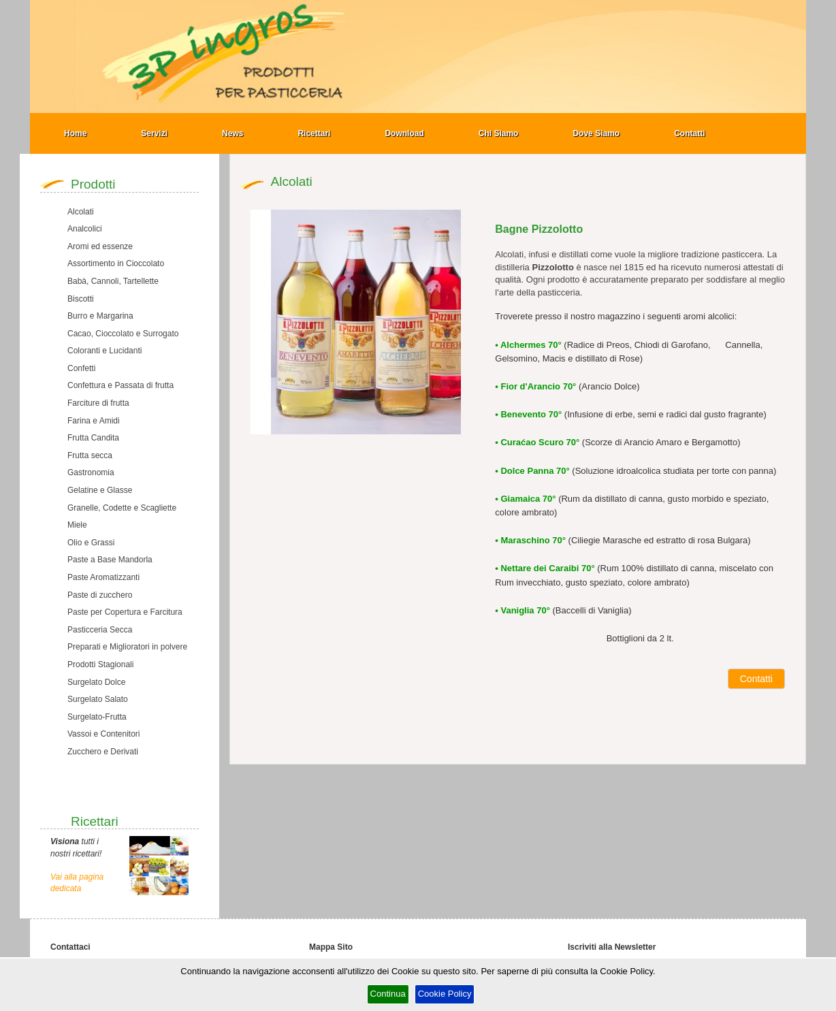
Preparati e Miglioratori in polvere (127, 647)
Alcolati (80, 211)
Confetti (81, 368)
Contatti (689, 133)
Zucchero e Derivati (102, 751)
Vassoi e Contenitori (103, 734)
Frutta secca (89, 455)
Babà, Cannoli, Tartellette (113, 281)
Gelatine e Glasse (99, 490)
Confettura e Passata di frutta (120, 385)
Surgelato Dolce (96, 682)
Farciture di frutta (98, 403)
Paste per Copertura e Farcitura (124, 612)
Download (404, 133)
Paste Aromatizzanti (103, 577)
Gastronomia (90, 472)
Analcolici (84, 229)
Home (75, 133)
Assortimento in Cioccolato (115, 263)
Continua (388, 994)
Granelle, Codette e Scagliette (121, 508)
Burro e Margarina (100, 316)
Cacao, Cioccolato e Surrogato (122, 333)
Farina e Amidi (93, 421)
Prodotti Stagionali (100, 664)
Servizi (154, 133)
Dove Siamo (596, 133)
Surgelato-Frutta (97, 717)
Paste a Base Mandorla (109, 559)
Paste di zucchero (99, 595)
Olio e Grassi (90, 542)
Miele (77, 525)
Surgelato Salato (97, 699)
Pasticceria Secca (99, 630)
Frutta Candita (93, 438)
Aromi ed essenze (100, 246)
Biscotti (80, 299)
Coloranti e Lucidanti (104, 350)
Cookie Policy (445, 994)
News (232, 133)
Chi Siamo (499, 133)
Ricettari (314, 133)
